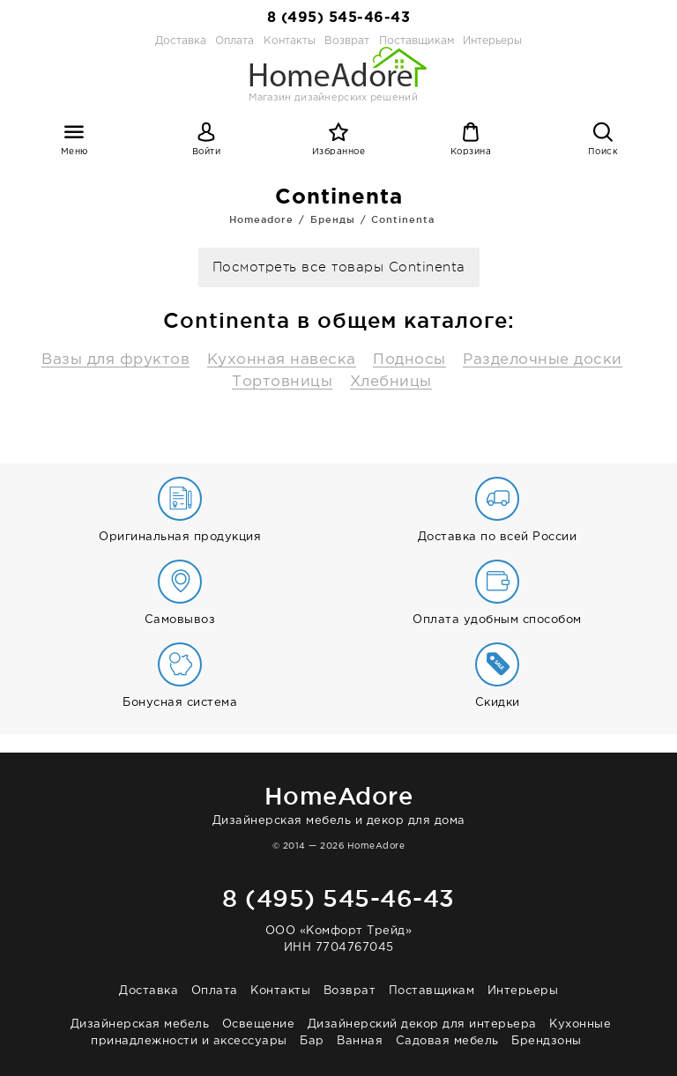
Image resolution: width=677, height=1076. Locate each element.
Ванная (360, 1041)
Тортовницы (282, 382)
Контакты (280, 991)
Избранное (339, 152)
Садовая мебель (447, 1041)
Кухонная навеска (281, 360)
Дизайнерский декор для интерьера (422, 1024)
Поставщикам (432, 991)
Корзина (471, 152)
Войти (206, 152)
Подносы (409, 360)
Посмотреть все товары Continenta (338, 267)
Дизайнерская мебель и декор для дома (338, 802)
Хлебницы (391, 382)
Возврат (350, 991)
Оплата (234, 41)
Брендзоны (546, 1041)
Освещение (258, 1024)
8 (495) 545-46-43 (339, 18)
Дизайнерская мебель (140, 1024)
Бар (312, 1041)
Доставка (180, 41)
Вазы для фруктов (115, 360)
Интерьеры (492, 41)
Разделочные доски (542, 360)
